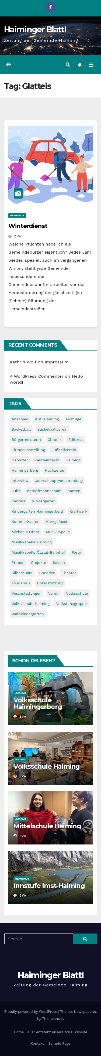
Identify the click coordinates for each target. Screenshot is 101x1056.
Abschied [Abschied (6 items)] (20, 419)
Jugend (20, 692)
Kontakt (37, 1043)
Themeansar (52, 1019)
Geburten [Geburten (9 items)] (20, 460)
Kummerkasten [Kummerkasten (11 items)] (26, 521)
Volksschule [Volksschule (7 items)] (77, 593)
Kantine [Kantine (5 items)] (19, 501)
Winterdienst (27, 226)
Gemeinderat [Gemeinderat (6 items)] (47, 460)
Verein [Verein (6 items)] (54, 593)
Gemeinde (17, 215)
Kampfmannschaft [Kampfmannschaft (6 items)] (44, 491)
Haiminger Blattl (35, 30)
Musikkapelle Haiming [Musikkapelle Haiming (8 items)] (32, 542)
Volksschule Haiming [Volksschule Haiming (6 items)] (31, 603)
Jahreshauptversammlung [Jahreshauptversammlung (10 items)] (59, 480)
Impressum (57, 362)
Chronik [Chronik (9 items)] (54, 439)
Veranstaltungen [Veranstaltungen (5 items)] (26, 593)
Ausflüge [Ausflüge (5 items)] (73, 419)
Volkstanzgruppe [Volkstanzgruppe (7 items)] (71, 603)
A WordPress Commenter (37, 376)
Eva (14, 236)
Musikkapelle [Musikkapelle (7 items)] (58, 532)
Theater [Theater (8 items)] (69, 573)
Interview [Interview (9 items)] (20, 480)
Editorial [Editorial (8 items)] (75, 439)
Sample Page (59, 1043)
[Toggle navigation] (91, 65)
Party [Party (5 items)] (76, 552)
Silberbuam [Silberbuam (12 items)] (22, 573)
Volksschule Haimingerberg (37, 703)
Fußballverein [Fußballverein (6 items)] (63, 450)
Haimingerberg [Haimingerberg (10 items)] (25, 470)
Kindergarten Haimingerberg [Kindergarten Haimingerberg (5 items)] (37, 511)
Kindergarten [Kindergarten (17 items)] (43, 501)
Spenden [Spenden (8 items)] (47, 573)
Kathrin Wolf (23, 362)
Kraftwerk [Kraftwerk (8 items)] (78, 511)
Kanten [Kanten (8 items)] (73, 491)
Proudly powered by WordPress (31, 1012)
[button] (68, 64)
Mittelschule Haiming (47, 826)
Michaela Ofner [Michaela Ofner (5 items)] (25, 532)
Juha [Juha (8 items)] (16, 491)
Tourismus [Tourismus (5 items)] (21, 583)
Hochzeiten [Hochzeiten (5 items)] (55, 470)
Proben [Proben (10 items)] (18, 562)
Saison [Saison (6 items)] (59, 562)
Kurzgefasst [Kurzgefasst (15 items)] (57, 521)
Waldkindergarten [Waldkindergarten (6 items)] (28, 614)
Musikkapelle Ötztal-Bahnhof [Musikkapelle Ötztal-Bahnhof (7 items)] (38, 552)
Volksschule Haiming (46, 766)
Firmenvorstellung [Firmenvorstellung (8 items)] (28, 450)
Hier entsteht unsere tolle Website (57, 1032)
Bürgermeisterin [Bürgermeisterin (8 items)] (26, 439)
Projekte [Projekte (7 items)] (38, 562)
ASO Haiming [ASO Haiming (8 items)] (47, 419)
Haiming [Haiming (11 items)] (72, 460)
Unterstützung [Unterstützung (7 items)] (50, 583)
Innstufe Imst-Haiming (49, 886)
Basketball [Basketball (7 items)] (21, 429)
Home (19, 1032)
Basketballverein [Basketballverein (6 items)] (52, 429)
